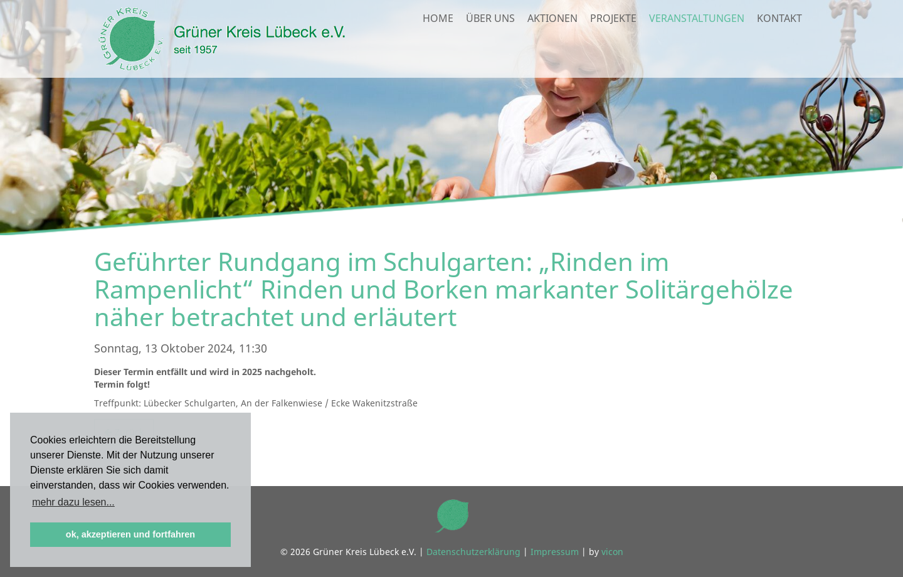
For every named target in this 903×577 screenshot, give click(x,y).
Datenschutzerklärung (473, 552)
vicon (612, 552)
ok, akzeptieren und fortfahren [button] (130, 534)
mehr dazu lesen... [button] (73, 502)
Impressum (555, 552)
